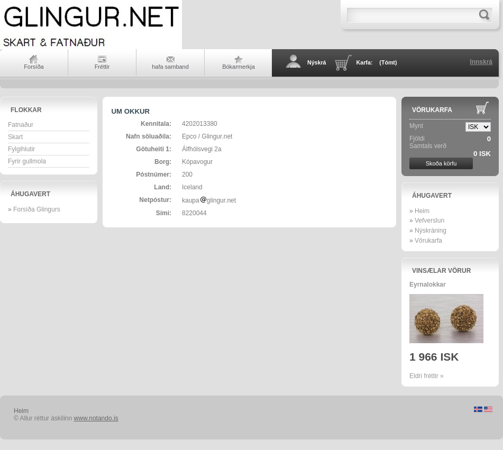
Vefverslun (429, 220)
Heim (422, 211)
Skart (15, 137)
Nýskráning (430, 230)
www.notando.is (96, 418)
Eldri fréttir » (426, 376)
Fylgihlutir (21, 149)
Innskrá (481, 62)
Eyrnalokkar (427, 284)
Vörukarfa (432, 110)
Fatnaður (20, 124)
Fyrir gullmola (27, 161)
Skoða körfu (441, 163)
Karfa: (376, 62)
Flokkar (26, 110)
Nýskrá (316, 62)
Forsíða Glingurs (36, 209)
